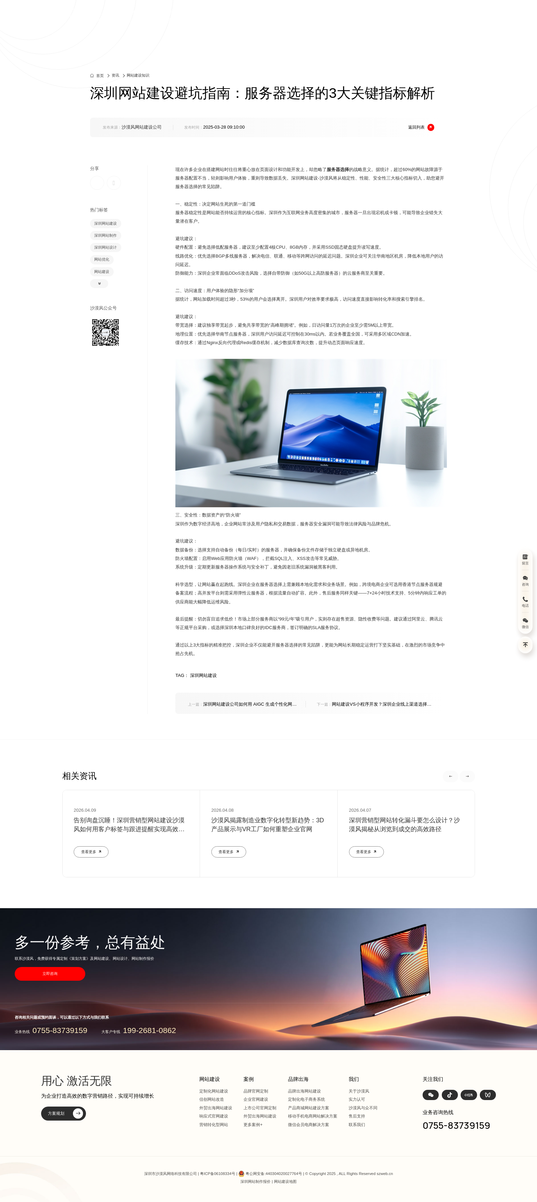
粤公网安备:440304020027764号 (274, 1174)
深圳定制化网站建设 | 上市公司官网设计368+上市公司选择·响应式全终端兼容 (142, 16)
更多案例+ (252, 1124)
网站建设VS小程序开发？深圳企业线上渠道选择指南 (374, 705)
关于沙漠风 (359, 1091)
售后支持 (357, 1116)
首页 (269, 16)
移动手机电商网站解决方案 (312, 1116)
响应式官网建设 (213, 1116)
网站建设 (299, 16)
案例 (327, 16)
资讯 (407, 16)
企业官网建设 (255, 1099)
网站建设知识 (138, 75)
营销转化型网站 (213, 1124)
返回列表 (421, 127)
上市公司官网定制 (259, 1108)
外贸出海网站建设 (215, 1108)
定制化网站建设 (213, 1091)
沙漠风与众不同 (363, 1108)
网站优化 (101, 259)
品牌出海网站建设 (304, 1091)
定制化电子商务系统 (306, 1099)
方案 (350, 16)
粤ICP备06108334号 (217, 1174)
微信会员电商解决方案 (308, 1124)
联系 (453, 16)
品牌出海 (378, 16)
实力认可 (357, 1099)
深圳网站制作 (105, 235)
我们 (430, 16)
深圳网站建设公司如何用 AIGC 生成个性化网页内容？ (242, 705)
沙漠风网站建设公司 (142, 127)
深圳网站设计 (105, 247)
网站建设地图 (285, 1181)
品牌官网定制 (255, 1091)
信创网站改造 (211, 1099)
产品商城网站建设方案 (308, 1108)
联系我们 (357, 1124)
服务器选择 (338, 169)
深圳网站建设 (105, 223)
